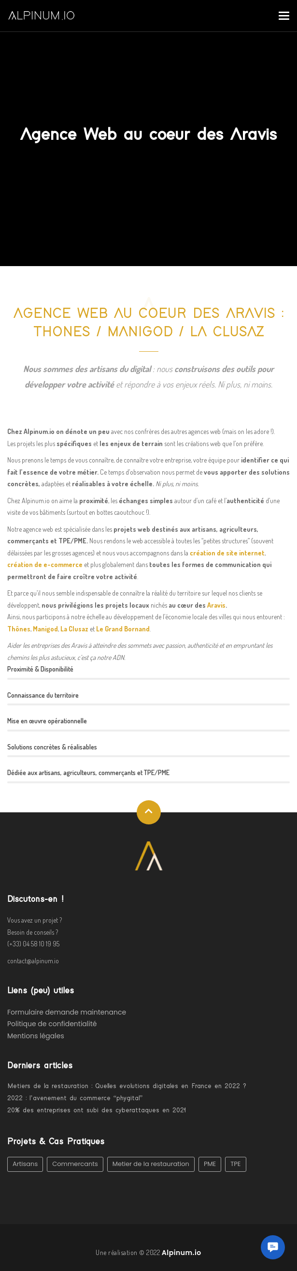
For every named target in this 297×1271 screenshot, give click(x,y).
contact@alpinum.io (33, 961)
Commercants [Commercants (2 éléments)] (75, 1163)
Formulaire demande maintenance (66, 1012)
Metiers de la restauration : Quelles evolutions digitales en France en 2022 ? (126, 1086)
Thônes (18, 629)
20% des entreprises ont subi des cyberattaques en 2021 (96, 1110)
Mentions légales (35, 1036)
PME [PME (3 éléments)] (210, 1163)
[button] (273, 1247)
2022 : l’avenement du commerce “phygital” (74, 1098)
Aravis (216, 605)
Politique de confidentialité (52, 1024)
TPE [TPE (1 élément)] (235, 1163)
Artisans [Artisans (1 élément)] (25, 1163)
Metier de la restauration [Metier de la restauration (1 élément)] (151, 1163)
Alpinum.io (181, 1252)
